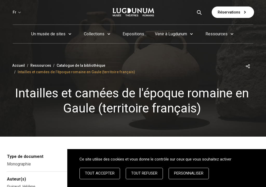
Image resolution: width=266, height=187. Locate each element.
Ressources (40, 65)
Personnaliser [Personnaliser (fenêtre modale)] (188, 173)
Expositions (133, 33)
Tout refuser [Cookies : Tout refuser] (144, 173)
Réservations (233, 12)
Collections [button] (94, 33)
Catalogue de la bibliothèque (81, 65)
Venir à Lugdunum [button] (171, 33)
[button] (248, 65)
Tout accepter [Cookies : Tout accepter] (100, 173)
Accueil (18, 65)
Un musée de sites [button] (48, 33)
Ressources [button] (216, 33)
